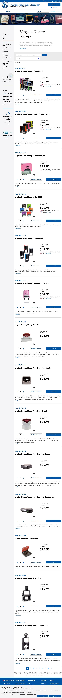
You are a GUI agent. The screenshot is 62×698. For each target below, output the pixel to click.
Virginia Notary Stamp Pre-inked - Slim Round (32, 454)
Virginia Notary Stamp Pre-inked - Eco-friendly (33, 368)
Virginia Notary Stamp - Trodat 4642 (29, 238)
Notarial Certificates (7, 61)
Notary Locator (44, 684)
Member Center (31, 684)
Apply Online (7, 683)
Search (44, 55)
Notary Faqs (43, 683)
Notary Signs (6, 55)
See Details (48, 86)
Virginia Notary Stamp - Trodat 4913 (29, 71)
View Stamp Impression (36, 94)
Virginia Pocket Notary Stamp (26, 538)
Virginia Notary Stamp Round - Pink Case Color (33, 283)
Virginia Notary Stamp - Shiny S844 (28, 197)
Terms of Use (22, 694)
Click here (7, 136)
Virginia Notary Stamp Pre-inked (27, 325)
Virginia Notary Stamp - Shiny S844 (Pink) (30, 156)
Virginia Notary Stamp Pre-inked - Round (31, 411)
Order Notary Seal (20, 684)
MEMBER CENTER (55, 11)
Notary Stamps (6, 42)
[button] (54, 4)
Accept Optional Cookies (42, 696)
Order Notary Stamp (20, 683)
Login (29, 683)
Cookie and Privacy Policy (31, 694)
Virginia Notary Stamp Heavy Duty (28, 578)
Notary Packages (6, 47)
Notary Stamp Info (54, 683)
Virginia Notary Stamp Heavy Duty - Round (31, 625)
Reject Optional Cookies (55, 696)
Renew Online (7, 684)
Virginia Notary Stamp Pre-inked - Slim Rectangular (35, 497)
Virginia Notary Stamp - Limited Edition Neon (32, 114)
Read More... (23, 48)
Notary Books (6, 53)
